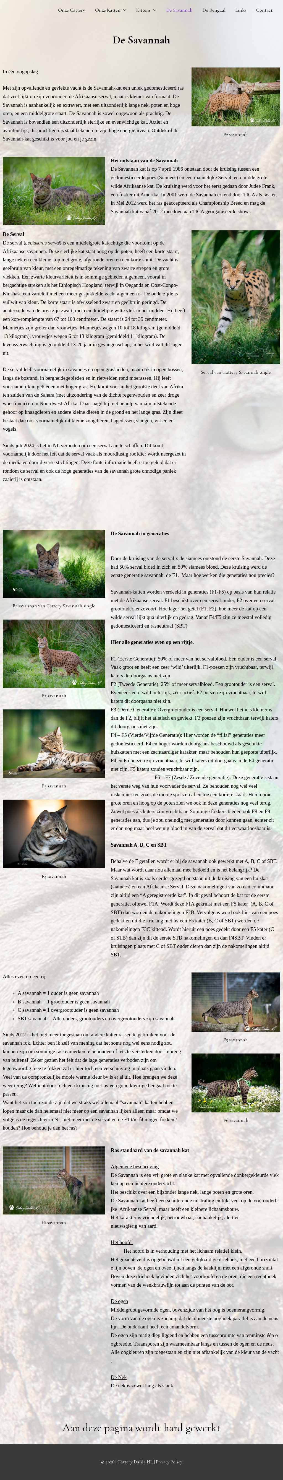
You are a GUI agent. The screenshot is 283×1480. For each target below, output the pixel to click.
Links (240, 10)
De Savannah (179, 10)
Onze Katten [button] (107, 10)
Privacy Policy (169, 1462)
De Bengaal (214, 10)
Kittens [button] (143, 10)
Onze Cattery (71, 10)
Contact (264, 10)
